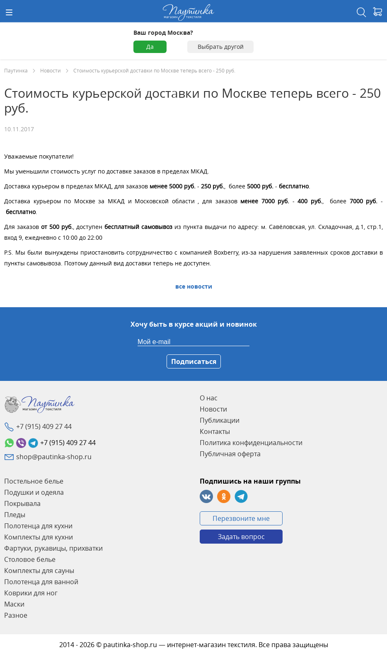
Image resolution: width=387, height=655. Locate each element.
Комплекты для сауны (39, 570)
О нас (209, 397)
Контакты (215, 431)
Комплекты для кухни (38, 537)
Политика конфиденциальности (251, 442)
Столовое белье (30, 559)
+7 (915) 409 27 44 (44, 426)
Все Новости (193, 286)
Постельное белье (33, 481)
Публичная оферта (230, 453)
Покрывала (22, 503)
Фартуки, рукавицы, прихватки (53, 548)
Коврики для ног (31, 592)
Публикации (219, 420)
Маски (14, 604)
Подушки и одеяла (34, 492)
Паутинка (16, 70)
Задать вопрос (241, 536)
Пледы (14, 514)
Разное (15, 615)
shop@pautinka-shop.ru (54, 456)
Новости (50, 70)
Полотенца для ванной (41, 581)
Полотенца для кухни (38, 525)
